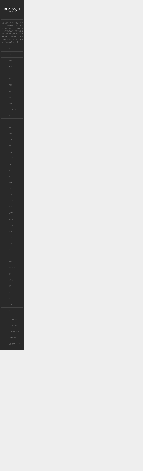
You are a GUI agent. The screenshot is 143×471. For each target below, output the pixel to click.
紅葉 (10, 85)
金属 (10, 140)
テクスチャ (12, 109)
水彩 (10, 152)
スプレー (12, 219)
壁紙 (10, 237)
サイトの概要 (13, 319)
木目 (10, 121)
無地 (10, 243)
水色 (10, 304)
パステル (12, 310)
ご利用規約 (12, 338)
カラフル (12, 194)
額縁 (10, 182)
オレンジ (12, 268)
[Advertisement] (83, 45)
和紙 (10, 133)
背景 (10, 231)
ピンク (11, 280)
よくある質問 (13, 325)
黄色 (10, 261)
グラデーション (14, 213)
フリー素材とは (14, 331)
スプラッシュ (13, 207)
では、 (10, 23)
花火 (10, 103)
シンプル (12, 201)
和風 (10, 60)
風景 (10, 66)
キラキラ (12, 158)
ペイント (12, 225)
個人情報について (14, 344)
